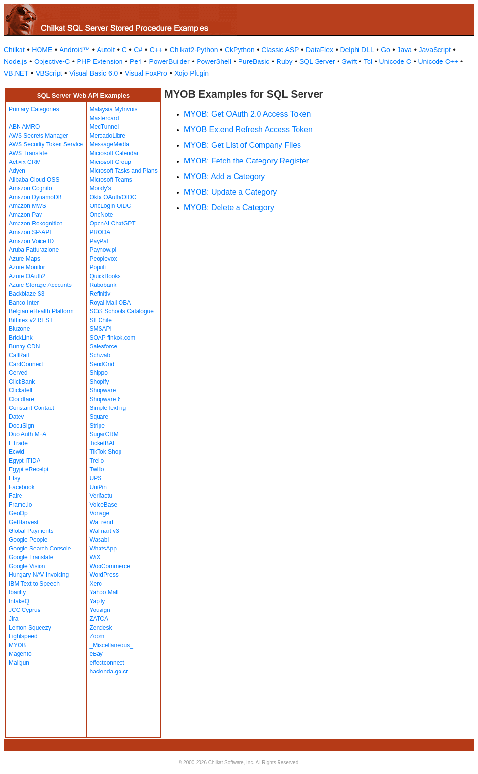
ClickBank (22, 381)
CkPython (240, 50)
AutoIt (106, 50)
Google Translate (31, 557)
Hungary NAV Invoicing (39, 574)
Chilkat (14, 50)
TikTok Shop (106, 451)
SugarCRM (104, 434)
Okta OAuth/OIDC (113, 197)
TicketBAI (102, 443)
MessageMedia (109, 144)
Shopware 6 (105, 399)
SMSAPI (101, 329)
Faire (15, 495)
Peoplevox (103, 258)
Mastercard (104, 118)
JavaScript (435, 50)
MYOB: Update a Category (230, 192)
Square (99, 416)
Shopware (103, 390)
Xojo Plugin (191, 73)
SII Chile (101, 320)
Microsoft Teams (111, 179)
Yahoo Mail (104, 592)
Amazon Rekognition (36, 223)
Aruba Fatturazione (34, 249)
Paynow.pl (103, 249)
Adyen (17, 170)
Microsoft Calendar (114, 153)
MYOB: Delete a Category (229, 208)
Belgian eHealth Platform (41, 311)
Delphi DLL (357, 50)
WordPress (104, 574)
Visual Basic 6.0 (93, 73)
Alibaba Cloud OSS (34, 179)
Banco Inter (24, 302)
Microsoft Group (110, 162)
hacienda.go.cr (109, 671)
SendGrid (102, 364)
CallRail (19, 355)
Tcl (368, 61)
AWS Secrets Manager (38, 135)
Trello (97, 460)
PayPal (99, 241)
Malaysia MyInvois (114, 109)
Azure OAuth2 (27, 276)
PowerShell (214, 61)
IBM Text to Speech (34, 583)
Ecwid (16, 451)
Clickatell (20, 390)
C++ (156, 50)
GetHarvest (24, 522)
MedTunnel (104, 126)
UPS (96, 478)
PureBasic (254, 61)
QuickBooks (105, 276)
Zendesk (101, 627)
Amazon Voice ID (31, 241)
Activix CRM (24, 162)
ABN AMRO (24, 126)
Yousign (100, 610)
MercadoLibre (107, 135)
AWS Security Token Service (46, 144)
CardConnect (26, 364)
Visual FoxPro (146, 73)
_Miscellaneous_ (111, 645)
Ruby (285, 61)
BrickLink (21, 337)
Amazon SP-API (30, 232)
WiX (95, 557)
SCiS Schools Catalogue (122, 311)
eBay (96, 654)
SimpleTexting (108, 408)
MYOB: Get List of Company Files (242, 145)
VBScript (49, 73)
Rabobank (103, 285)
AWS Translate (28, 153)
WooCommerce (110, 566)
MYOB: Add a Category (224, 176)
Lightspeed (23, 636)
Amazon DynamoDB (35, 197)
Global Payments (31, 531)
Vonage (100, 513)
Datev (16, 416)
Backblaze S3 (26, 293)
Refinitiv (100, 293)
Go (385, 50)
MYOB (17, 645)
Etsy (14, 478)
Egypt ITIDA (24, 460)
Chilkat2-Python (194, 50)
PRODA (100, 232)
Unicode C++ (438, 61)
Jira (13, 618)
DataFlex (319, 50)
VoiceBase (104, 504)
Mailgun (19, 662)
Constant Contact (31, 408)
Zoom (97, 636)
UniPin (98, 487)
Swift (349, 61)
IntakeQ (19, 601)
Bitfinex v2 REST (31, 320)
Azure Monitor (27, 267)
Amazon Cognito (30, 188)
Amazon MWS (27, 206)
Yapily (97, 601)
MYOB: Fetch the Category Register (246, 161)
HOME (42, 50)
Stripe (97, 425)
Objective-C (52, 61)
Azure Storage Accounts (40, 285)
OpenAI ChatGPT (113, 223)
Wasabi (99, 539)
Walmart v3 (104, 531)
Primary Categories (34, 109)
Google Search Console (40, 548)
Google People (28, 539)
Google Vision (27, 566)
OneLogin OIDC (110, 206)
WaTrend (101, 522)
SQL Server (317, 61)
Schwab (100, 355)
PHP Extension (100, 61)
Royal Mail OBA (110, 302)
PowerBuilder (169, 61)
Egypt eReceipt (28, 469)
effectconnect (107, 662)
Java (404, 50)
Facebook (22, 487)
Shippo (99, 372)
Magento (20, 654)
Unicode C (395, 61)
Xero (96, 583)
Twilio (97, 469)
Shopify (99, 381)
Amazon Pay (25, 214)
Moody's (100, 188)
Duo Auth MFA (27, 434)
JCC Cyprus (24, 610)
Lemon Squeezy (30, 627)
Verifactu (101, 495)
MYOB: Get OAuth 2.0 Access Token (247, 114)
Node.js (15, 61)
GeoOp (18, 513)
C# (138, 50)
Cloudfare (21, 399)
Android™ (75, 50)
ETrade (18, 443)
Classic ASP (280, 50)
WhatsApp (103, 548)
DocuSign (21, 425)
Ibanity (17, 592)
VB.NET (16, 73)
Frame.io (20, 504)
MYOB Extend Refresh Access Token (248, 129)
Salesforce (104, 346)
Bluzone (19, 329)
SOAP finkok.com (113, 337)
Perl (136, 61)
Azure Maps (24, 258)
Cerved (18, 372)
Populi (98, 267)
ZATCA (99, 618)
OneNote (101, 214)
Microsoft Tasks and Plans (124, 170)
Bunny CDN (24, 346)
